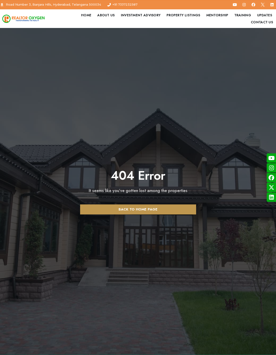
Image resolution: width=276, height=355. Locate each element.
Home (86, 15)
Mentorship (217, 15)
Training (242, 15)
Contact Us (262, 22)
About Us (106, 15)
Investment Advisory (141, 15)
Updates (264, 15)
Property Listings (183, 15)
